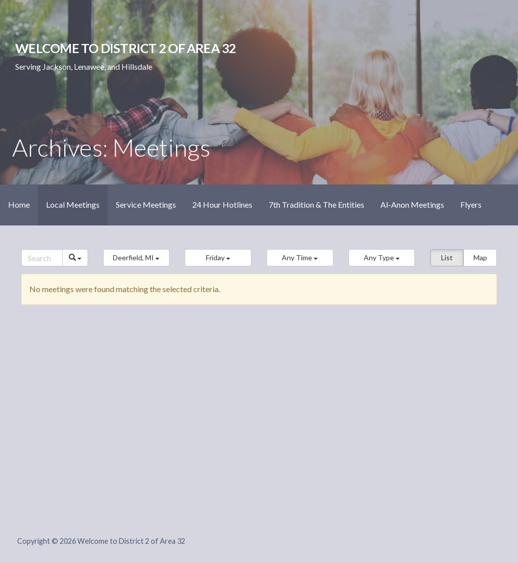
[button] (136, 257)
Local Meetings (73, 204)
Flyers (471, 204)
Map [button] (480, 257)
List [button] (447, 257)
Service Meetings (146, 204)
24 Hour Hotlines (222, 204)
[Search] (42, 257)
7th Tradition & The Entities (316, 204)
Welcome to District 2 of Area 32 (125, 48)
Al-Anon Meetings (412, 204)
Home (19, 204)
